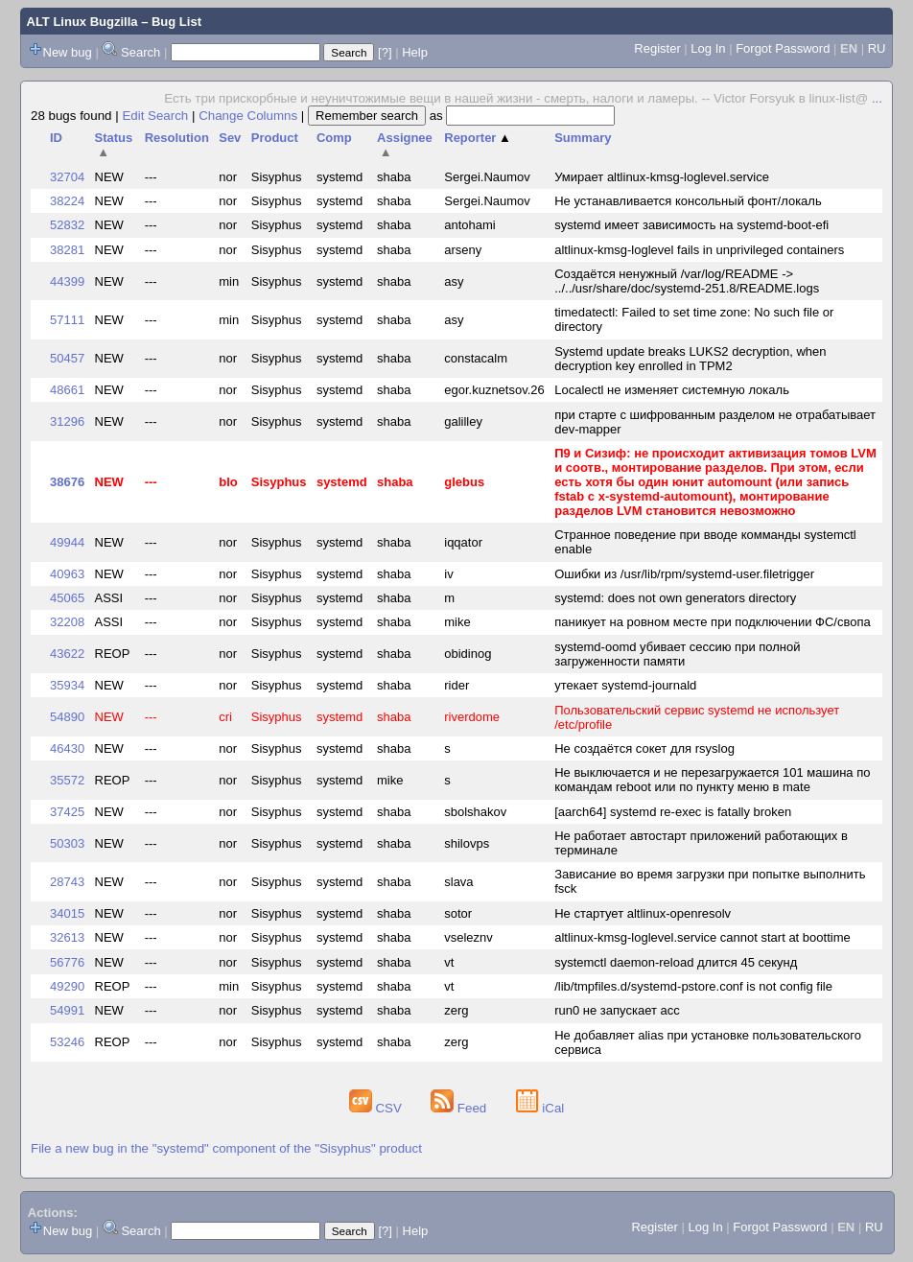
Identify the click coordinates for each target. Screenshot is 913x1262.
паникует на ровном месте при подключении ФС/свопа (712, 622)
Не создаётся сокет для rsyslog (644, 748)
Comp (334, 137)
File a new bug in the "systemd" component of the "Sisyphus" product (226, 1148)
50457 (67, 358)
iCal (540, 1108)
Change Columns (248, 115)
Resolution (177, 137)
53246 (67, 1042)
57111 (67, 320)
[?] (384, 52)
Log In (708, 48)
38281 (67, 250)
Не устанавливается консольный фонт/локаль (688, 201)
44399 (67, 281)
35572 (67, 780)
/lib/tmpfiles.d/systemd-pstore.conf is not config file (693, 986)
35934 (67, 685)
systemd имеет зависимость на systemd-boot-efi (691, 225)
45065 (67, 598)
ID (56, 137)
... (877, 98)
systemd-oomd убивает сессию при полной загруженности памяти (677, 654)
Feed (460, 1108)
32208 (67, 622)
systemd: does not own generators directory (675, 598)
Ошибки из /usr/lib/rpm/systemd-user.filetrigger (684, 574)
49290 (67, 986)
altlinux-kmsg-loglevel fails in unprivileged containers (699, 250)
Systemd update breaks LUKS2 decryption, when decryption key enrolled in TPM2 (690, 358)
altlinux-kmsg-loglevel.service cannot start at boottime (702, 937)
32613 (67, 937)
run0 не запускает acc (617, 1010)
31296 (67, 421)
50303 (67, 843)
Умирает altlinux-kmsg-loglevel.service (661, 177)
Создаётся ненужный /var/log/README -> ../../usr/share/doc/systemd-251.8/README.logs (686, 281)
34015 (67, 913)
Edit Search (155, 115)
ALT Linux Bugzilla (82, 21)
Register (657, 48)
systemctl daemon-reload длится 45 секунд (675, 962)
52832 (67, 225)
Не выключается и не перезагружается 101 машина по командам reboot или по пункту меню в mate (712, 779)
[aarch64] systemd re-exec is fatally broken (672, 812)
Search (140, 52)
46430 (67, 748)
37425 (67, 812)
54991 (67, 1010)
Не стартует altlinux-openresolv (642, 913)
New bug (67, 52)
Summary (582, 137)
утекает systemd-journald (625, 685)
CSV (377, 1108)
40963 (67, 574)
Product (274, 137)
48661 (67, 390)
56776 (67, 962)
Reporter (477, 137)
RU (877, 48)
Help (415, 52)
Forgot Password (783, 48)
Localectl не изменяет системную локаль (671, 390)
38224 (67, 201)
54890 (67, 717)
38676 (67, 482)
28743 (67, 882)
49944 (67, 542)
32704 (67, 177)
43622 (67, 653)
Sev (230, 137)
